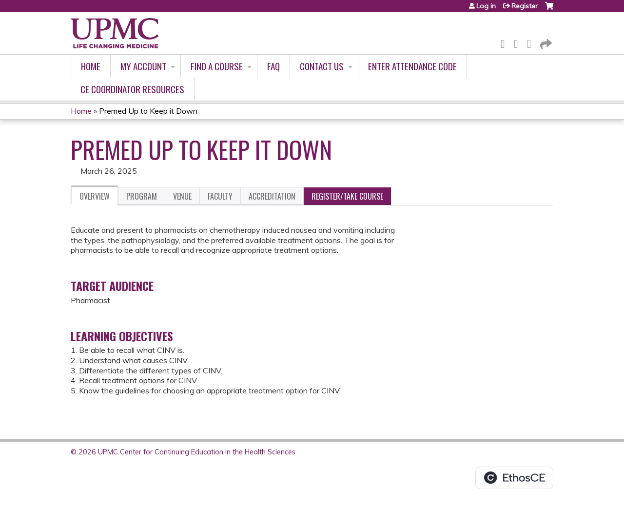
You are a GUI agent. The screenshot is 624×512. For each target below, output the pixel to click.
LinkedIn (532, 42)
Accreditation (272, 196)
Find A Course (217, 66)
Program (141, 196)
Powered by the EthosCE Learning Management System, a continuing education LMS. (514, 478)
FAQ (273, 66)
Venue (182, 196)
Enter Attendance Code (412, 66)
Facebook (505, 42)
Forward (545, 42)
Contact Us (322, 66)
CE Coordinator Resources (132, 89)
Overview (94, 196)
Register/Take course (347, 196)
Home (90, 66)
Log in (486, 5)
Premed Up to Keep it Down (148, 111)
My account (143, 66)
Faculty (220, 196)
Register (524, 5)
